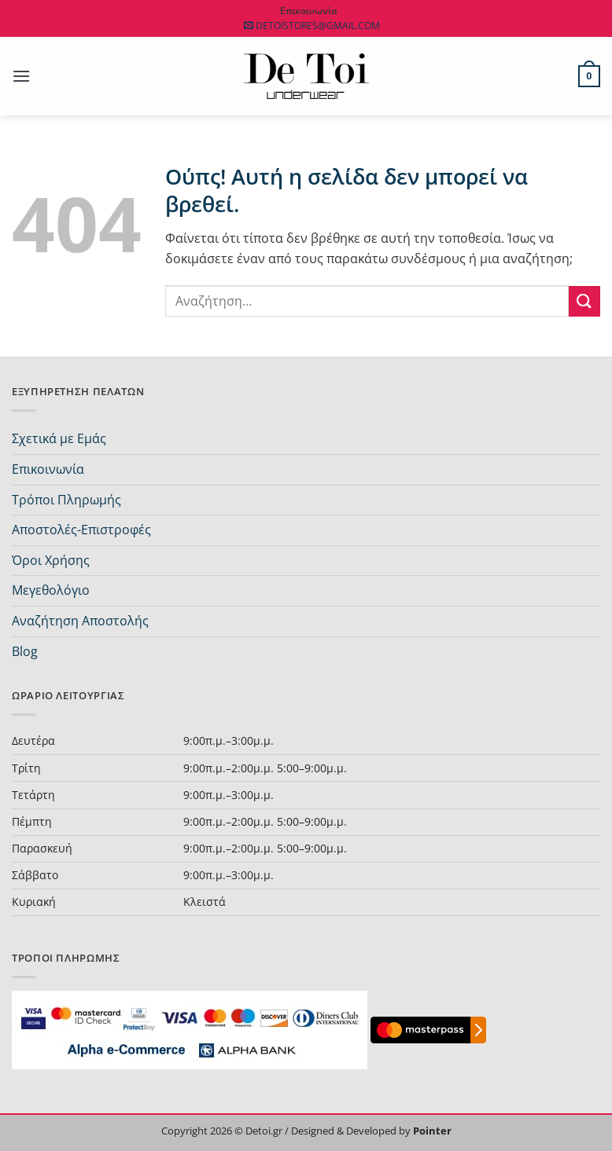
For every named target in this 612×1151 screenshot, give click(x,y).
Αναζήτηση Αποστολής (80, 620)
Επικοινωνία (48, 469)
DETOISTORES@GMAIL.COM (308, 25)
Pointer (431, 1131)
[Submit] (584, 301)
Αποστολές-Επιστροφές (81, 529)
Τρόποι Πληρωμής (66, 499)
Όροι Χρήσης (51, 560)
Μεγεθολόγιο (51, 590)
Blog (25, 651)
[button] (21, 76)
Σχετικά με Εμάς (59, 438)
